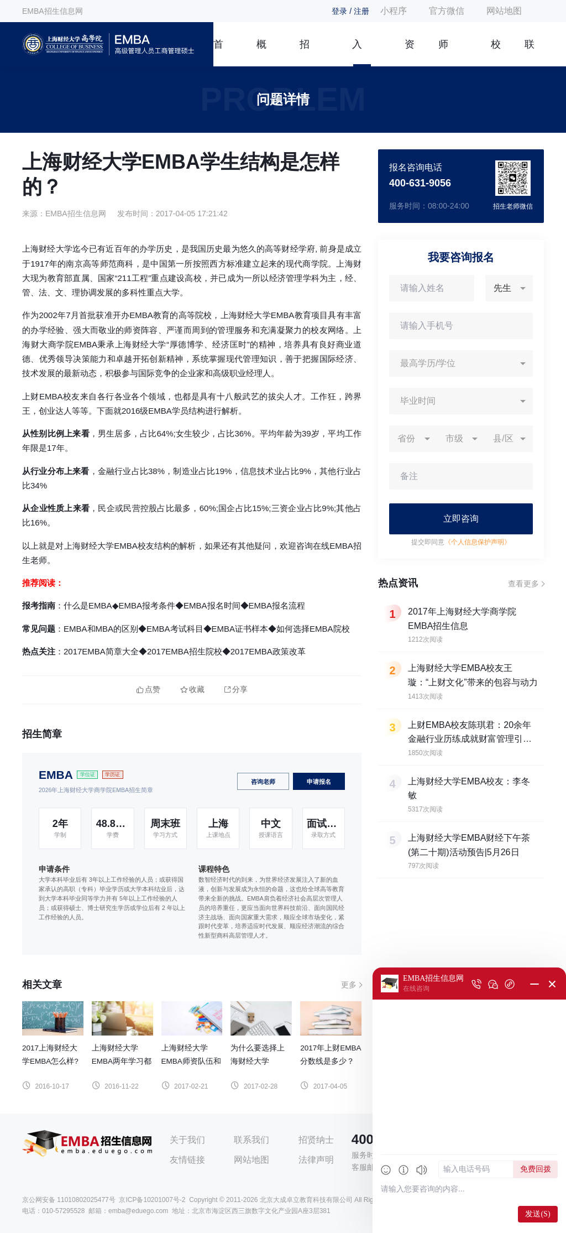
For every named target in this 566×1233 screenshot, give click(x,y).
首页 (218, 52)
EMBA (56, 774)
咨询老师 (263, 781)
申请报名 (319, 781)
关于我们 (187, 1139)
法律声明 (316, 1159)
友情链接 (187, 1159)
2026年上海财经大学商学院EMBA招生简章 (96, 790)
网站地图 (504, 10)
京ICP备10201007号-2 (152, 1200)
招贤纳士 (316, 1139)
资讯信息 (410, 52)
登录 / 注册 (350, 11)
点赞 (148, 689)
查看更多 (523, 583)
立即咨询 (461, 518)
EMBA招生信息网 (52, 11)
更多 (349, 984)
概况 (261, 52)
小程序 (393, 10)
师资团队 (443, 52)
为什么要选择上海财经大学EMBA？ (257, 1061)
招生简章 (305, 52)
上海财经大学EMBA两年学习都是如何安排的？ (121, 1061)
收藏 (192, 689)
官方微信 (446, 10)
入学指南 (357, 52)
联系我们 (529, 52)
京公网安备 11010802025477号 (69, 1200)
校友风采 (496, 52)
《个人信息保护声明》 (477, 542)
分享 (236, 689)
